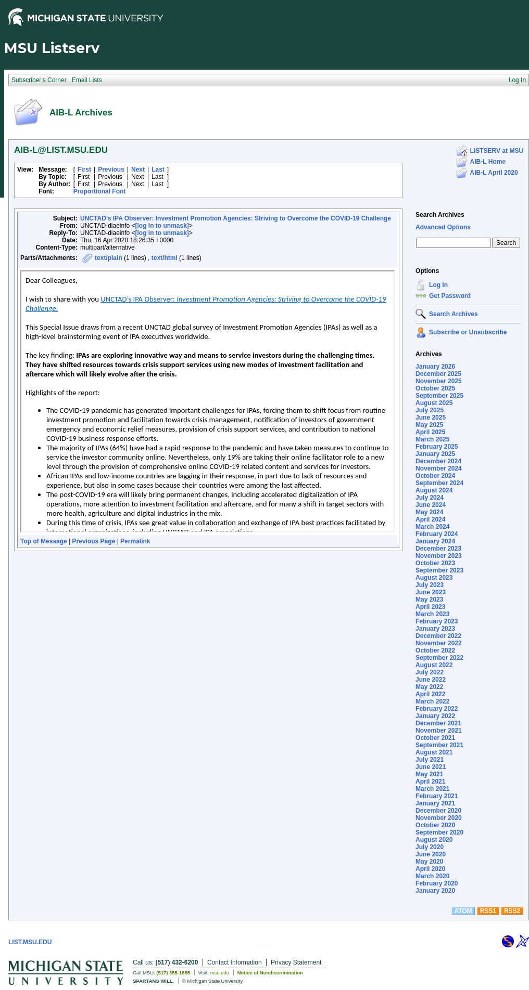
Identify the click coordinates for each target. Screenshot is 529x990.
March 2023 (432, 614)
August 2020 (433, 839)
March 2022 (432, 701)
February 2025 (436, 446)
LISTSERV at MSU (496, 150)
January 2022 (435, 716)
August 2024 (433, 490)
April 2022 (430, 694)
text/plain (108, 258)
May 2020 (429, 861)
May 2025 (429, 424)
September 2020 (439, 832)
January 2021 (435, 803)
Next (138, 169)
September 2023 (439, 570)
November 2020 (438, 818)
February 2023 (436, 621)
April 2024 (430, 519)
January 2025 (435, 454)
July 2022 (429, 672)
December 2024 (438, 461)
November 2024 (438, 468)
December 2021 (438, 723)
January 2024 (435, 541)
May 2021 (429, 774)
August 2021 (433, 752)
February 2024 (436, 534)
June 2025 (430, 417)
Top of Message (43, 541)
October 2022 (435, 650)
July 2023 (429, 585)
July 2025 (429, 410)
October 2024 (435, 475)
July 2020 (429, 847)
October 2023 (435, 563)
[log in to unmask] (162, 225)
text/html (165, 258)
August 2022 (433, 665)
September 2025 (439, 395)
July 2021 (429, 759)
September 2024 (439, 483)
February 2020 (436, 883)
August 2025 (433, 403)
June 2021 (430, 767)
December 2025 (438, 373)
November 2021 (438, 730)
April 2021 (430, 781)
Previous (111, 169)
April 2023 (430, 606)
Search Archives (439, 214)
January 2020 (435, 890)
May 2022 (429, 687)
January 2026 (435, 366)
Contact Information (234, 962)
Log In (438, 285)
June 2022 (430, 679)
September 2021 (439, 745)
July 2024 (429, 497)
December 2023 (438, 548)
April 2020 (430, 868)
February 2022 (436, 708)
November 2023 (438, 555)
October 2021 (435, 737)
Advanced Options (443, 227)
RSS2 (512, 911)
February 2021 (436, 796)
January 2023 (435, 628)
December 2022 (438, 636)
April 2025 (430, 432)
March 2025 (432, 439)
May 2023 (429, 599)
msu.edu (219, 972)
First (84, 169)
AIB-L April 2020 (494, 172)
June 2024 (430, 505)
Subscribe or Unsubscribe (468, 332)
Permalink (135, 541)
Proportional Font (99, 191)
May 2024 (429, 512)
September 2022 (439, 657)
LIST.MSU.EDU (30, 942)
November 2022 (438, 643)
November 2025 (438, 381)
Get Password (450, 295)
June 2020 (430, 854)
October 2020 (435, 825)
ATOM (463, 911)
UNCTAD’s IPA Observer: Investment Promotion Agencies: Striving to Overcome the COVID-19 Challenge (235, 218)
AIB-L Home (488, 161)
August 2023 (433, 577)
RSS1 (488, 911)
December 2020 (438, 810)
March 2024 (432, 526)
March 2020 (432, 876)
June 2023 (430, 592)
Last (158, 169)
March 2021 (432, 788)
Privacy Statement (296, 962)
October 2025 (435, 388)
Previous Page (94, 541)
